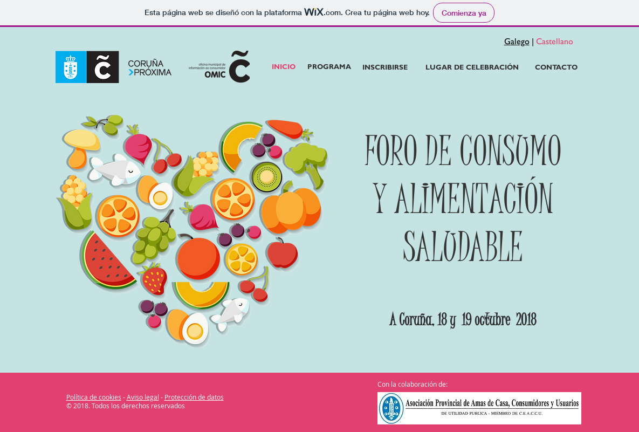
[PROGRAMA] (329, 67)
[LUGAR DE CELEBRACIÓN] (472, 67)
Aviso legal (143, 397)
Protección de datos (194, 397)
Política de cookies (93, 397)
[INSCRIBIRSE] (385, 67)
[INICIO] (283, 67)
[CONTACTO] (556, 67)
